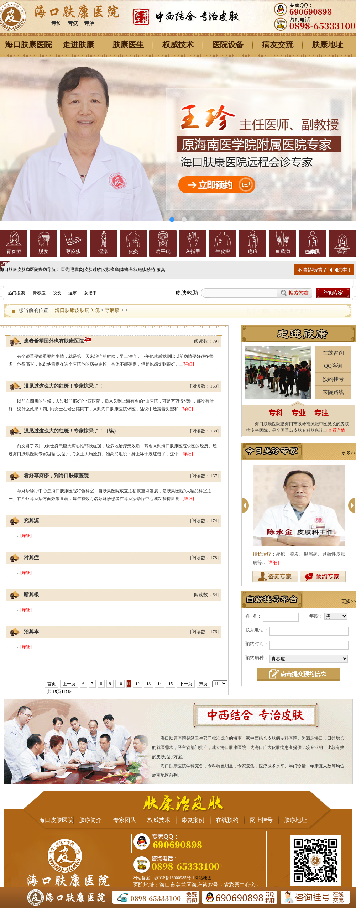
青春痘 (13, 251)
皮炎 (133, 251)
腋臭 (161, 269)
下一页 (185, 683)
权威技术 (178, 44)
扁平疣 (163, 251)
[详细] (188, 364)
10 (120, 683)
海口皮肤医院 (56, 820)
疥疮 (151, 269)
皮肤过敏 (92, 269)
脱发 (43, 251)
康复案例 (193, 820)
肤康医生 (128, 44)
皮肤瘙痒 (110, 269)
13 (148, 683)
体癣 (124, 269)
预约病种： (256, 657)
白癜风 (312, 251)
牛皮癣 (222, 251)
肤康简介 (90, 820)
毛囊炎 (76, 269)
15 (170, 683)
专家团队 (124, 820)
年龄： (316, 616)
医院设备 (228, 44)
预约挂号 (333, 379)
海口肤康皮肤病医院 (77, 310)
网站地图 (202, 877)
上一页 (69, 683)
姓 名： (253, 616)
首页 (51, 683)
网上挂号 (261, 820)
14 (159, 683)
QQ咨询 (333, 366)
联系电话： (256, 630)
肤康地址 (327, 44)
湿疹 (103, 251)
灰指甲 (192, 251)
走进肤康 (78, 44)
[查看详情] (336, 430)
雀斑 (342, 251)
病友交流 (277, 44)
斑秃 (65, 269)
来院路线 (333, 392)
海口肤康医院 (28, 44)
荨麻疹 (73, 251)
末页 (203, 683)
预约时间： (256, 643)
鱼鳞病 (282, 251)
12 (137, 683)
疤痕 (253, 251)
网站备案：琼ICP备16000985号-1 (163, 877)
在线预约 (227, 820)
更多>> (348, 453)
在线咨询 (333, 353)
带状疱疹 (137, 269)
